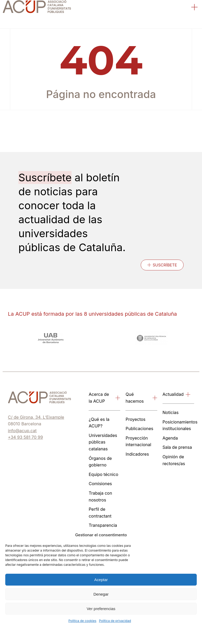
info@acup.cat (22, 430)
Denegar (101, 594)
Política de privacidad (115, 621)
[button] (195, 7)
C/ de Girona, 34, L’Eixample (36, 417)
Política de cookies (82, 621)
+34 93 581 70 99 (25, 437)
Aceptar (101, 579)
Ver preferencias (101, 608)
